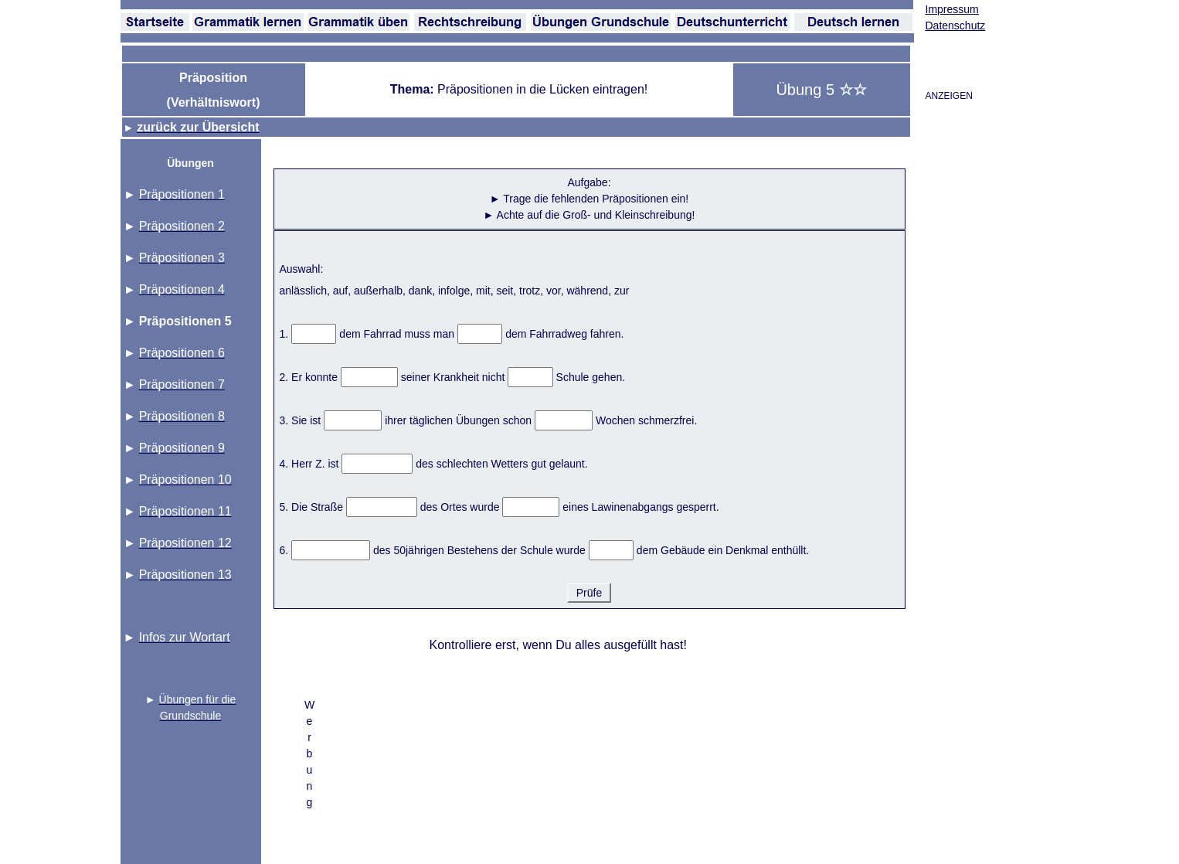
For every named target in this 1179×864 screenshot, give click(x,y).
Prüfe (589, 593)
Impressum (952, 9)
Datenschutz (956, 25)
